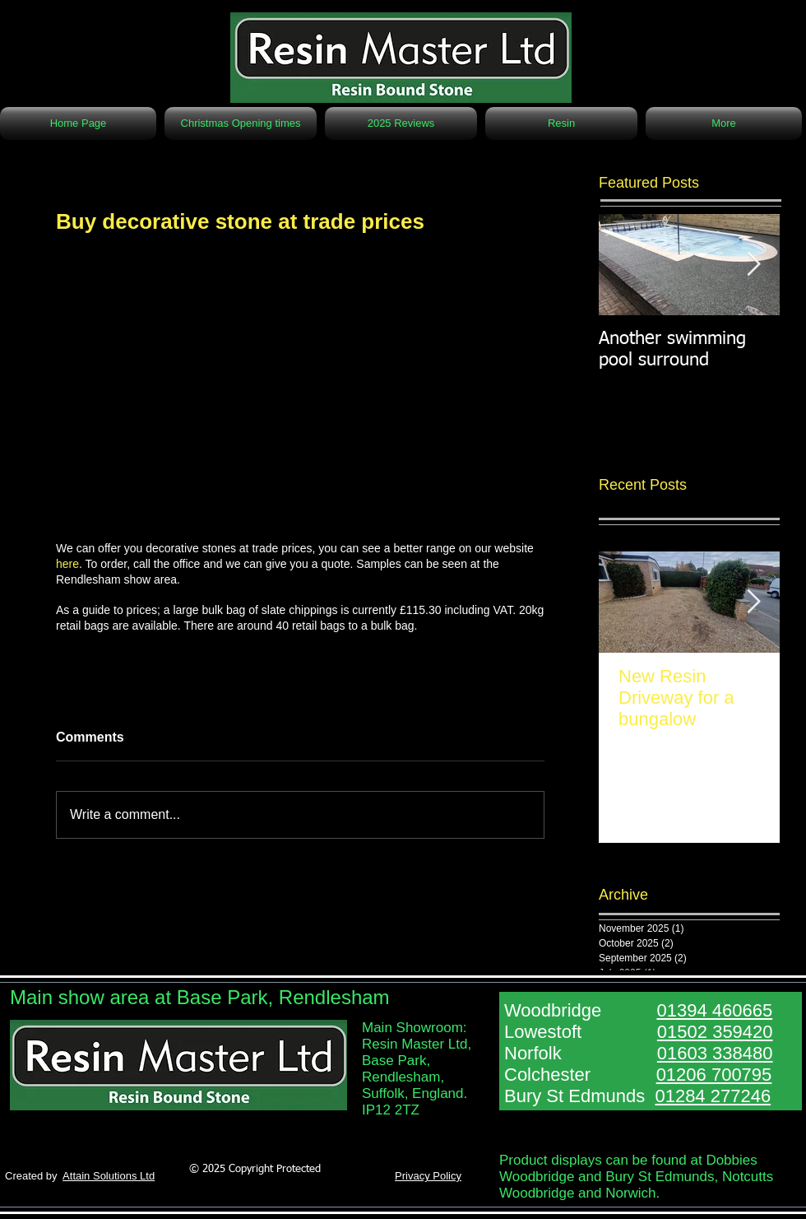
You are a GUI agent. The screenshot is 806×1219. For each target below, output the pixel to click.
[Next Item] (753, 264)
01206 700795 (714, 1074)
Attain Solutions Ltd (109, 1176)
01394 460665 (714, 1010)
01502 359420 (715, 1031)
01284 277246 (713, 1096)
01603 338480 (715, 1053)
